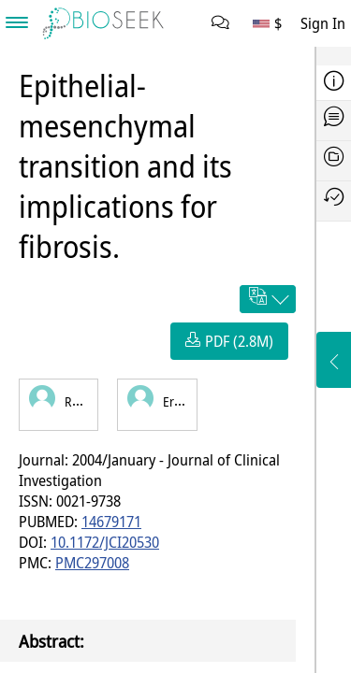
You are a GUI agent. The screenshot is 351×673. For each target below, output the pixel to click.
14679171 (111, 521)
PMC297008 (92, 562)
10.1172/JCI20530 (105, 542)
